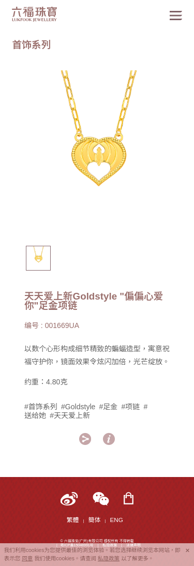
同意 (27, 558)
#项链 (130, 407)
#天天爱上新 (70, 415)
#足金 (108, 407)
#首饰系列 (40, 407)
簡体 (94, 519)
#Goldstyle (78, 407)
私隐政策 (109, 558)
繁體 (73, 519)
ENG (116, 519)
